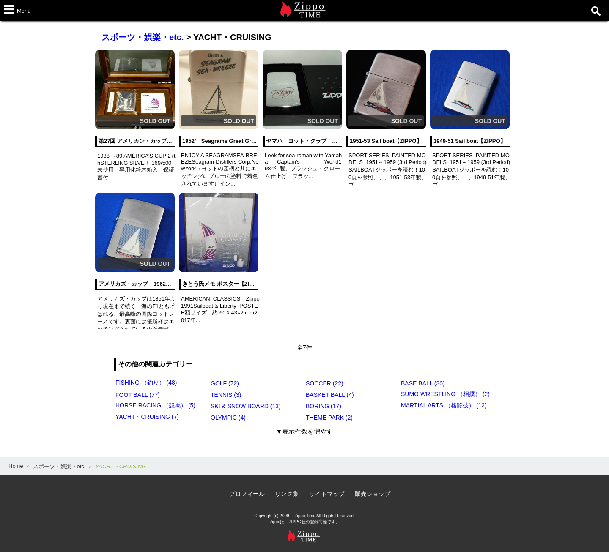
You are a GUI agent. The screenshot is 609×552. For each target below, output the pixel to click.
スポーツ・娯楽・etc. (143, 37)
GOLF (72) (225, 383)
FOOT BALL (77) (137, 394)
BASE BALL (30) (423, 383)
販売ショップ (372, 493)
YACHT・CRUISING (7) (147, 416)
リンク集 (287, 493)
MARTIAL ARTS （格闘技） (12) (444, 405)
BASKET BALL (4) (330, 394)
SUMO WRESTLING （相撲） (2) (445, 394)
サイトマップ (327, 493)
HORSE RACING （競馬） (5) (155, 405)
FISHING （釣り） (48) (146, 382)
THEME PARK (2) (329, 417)
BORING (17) (323, 406)
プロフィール (247, 493)
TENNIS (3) (226, 394)
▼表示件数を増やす (304, 431)
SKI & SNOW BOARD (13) (246, 406)
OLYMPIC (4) (228, 417)
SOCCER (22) (324, 383)
